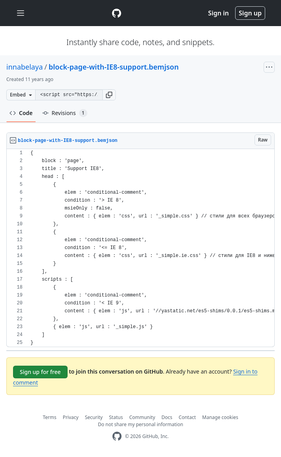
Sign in (218, 13)
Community (142, 417)
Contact (187, 417)
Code (21, 113)
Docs (167, 417)
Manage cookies (220, 417)
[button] (109, 94)
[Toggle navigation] (20, 13)
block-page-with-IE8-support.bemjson (114, 67)
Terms (50, 417)
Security (94, 417)
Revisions (64, 113)
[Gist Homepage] (116, 13)
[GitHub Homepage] (117, 436)
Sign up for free (40, 372)
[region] (140, 248)
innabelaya (24, 67)
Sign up (250, 13)
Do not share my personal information (140, 424)
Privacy (71, 417)
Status (116, 417)
